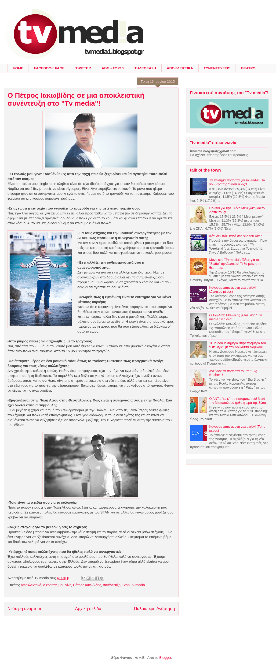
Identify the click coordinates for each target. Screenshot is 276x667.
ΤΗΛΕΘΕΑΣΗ (145, 68)
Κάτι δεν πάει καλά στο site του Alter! (236, 236)
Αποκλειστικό (31, 585)
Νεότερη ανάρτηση (24, 608)
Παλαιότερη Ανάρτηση (154, 608)
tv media (138, 585)
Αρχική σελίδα (88, 608)
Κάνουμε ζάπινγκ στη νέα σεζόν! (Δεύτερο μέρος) (232, 289)
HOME (18, 68)
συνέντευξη (111, 585)
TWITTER (83, 68)
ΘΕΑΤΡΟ (248, 68)
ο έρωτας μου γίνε (57, 585)
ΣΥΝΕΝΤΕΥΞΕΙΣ (217, 68)
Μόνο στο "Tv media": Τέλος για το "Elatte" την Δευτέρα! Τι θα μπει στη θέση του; (235, 264)
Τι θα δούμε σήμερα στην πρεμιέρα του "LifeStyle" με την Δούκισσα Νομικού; (237, 345)
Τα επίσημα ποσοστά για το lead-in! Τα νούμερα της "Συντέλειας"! (237, 182)
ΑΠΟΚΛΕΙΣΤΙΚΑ (180, 68)
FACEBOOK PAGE (49, 68)
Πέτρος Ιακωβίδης (87, 585)
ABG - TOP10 (113, 68)
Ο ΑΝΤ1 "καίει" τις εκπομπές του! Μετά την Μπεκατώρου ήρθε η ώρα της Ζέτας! (238, 401)
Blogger (165, 658)
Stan (126, 585)
